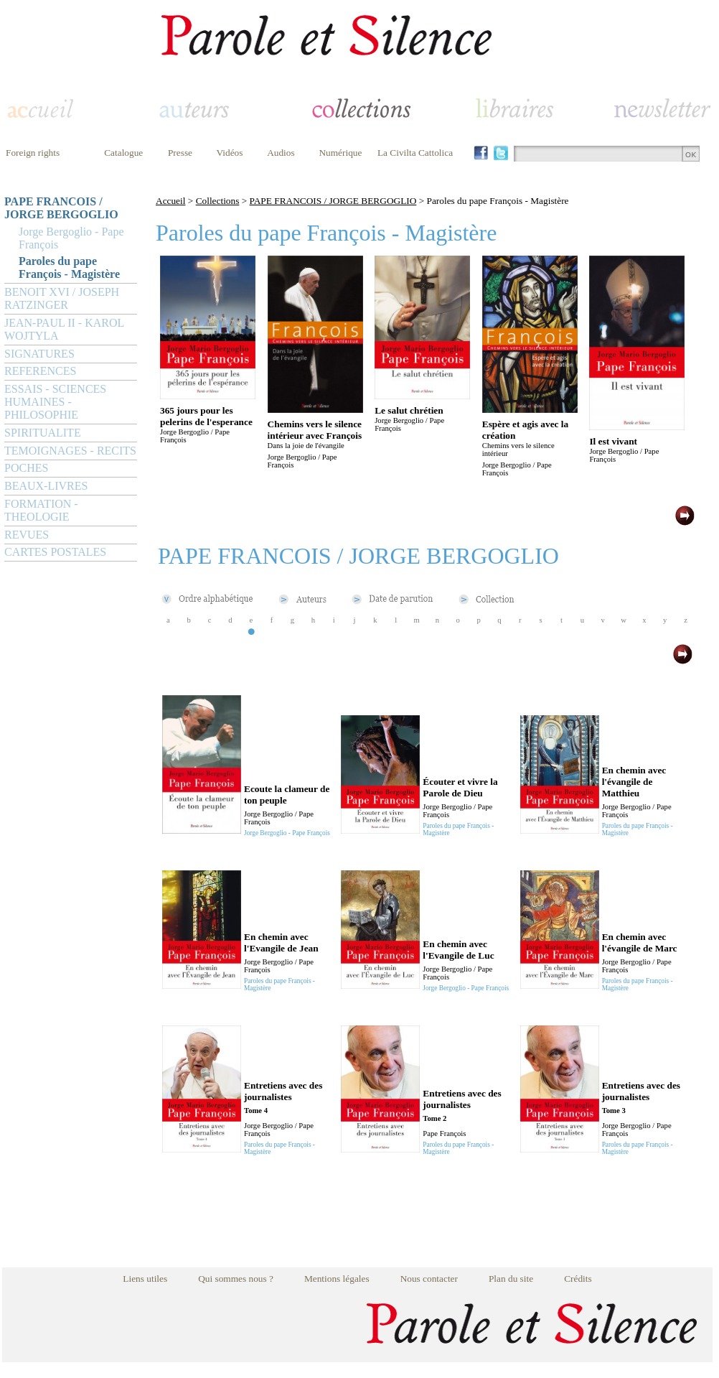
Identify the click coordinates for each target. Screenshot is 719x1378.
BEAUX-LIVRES (46, 486)
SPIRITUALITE (42, 433)
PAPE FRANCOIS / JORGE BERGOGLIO (61, 207)
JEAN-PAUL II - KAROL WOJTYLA (64, 329)
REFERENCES (40, 371)
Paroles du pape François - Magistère (69, 267)
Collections (218, 200)
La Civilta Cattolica (415, 152)
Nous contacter (429, 1278)
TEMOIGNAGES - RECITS (70, 450)
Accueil (170, 200)
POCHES (26, 468)
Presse (180, 152)
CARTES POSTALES (55, 552)
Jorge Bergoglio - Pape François (71, 238)
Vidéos (230, 152)
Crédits (578, 1278)
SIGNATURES (39, 354)
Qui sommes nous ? (235, 1278)
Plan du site (511, 1278)
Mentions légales (337, 1278)
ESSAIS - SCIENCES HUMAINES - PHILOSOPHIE (55, 402)
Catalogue (123, 152)
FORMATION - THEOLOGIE (41, 510)
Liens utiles (145, 1278)
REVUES (26, 535)
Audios (281, 152)
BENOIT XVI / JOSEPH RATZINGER (61, 298)
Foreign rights (33, 152)
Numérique (340, 152)
